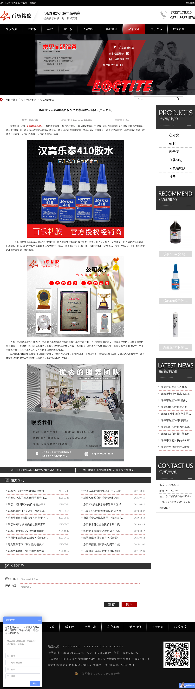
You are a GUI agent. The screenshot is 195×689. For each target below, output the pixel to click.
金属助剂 (175, 160)
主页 (21, 99)
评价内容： (12, 585)
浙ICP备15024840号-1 (119, 665)
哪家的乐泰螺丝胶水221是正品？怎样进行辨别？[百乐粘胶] (112, 470)
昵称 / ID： (12, 578)
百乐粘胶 (19, 354)
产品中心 (89, 29)
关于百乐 (156, 29)
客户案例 (111, 29)
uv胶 (50, 29)
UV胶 (50, 627)
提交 (129, 605)
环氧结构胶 (177, 168)
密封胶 (32, 29)
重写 (111, 605)
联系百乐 (179, 29)
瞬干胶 (68, 29)
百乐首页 (11, 29)
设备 (172, 176)
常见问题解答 (47, 99)
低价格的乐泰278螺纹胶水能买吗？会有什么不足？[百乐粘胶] (40, 470)
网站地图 (190, 3)
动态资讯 (134, 29)
